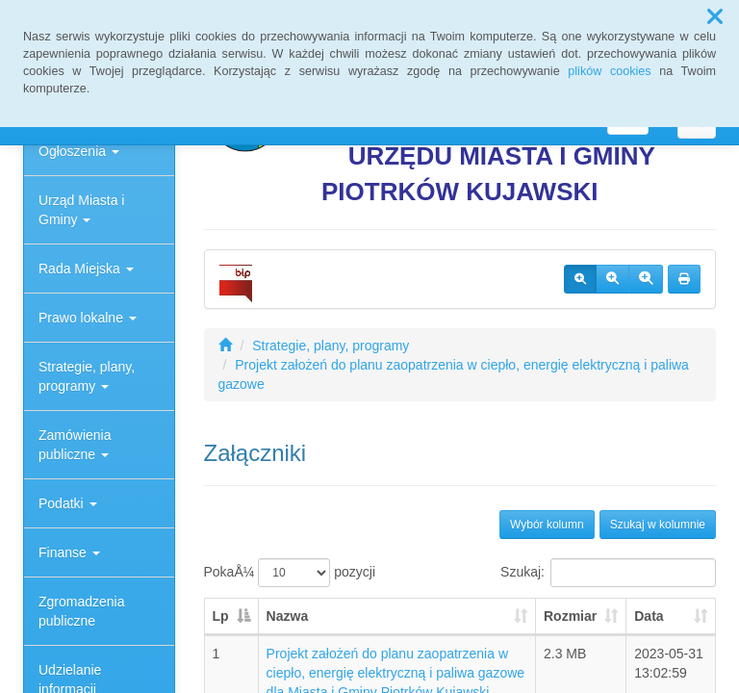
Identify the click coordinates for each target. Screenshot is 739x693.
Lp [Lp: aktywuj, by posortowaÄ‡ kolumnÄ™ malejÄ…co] (221, 616)
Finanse (69, 552)
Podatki (67, 503)
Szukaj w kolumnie (657, 524)
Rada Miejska (86, 268)
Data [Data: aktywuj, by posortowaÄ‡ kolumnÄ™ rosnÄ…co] (648, 616)
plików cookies (609, 71)
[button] (715, 17)
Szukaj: (608, 572)
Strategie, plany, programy (86, 376)
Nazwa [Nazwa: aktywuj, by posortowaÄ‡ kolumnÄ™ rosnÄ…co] (288, 616)
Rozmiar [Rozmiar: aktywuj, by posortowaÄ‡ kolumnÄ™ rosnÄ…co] (570, 616)
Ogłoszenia (78, 151)
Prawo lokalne (87, 317)
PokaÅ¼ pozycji (290, 572)
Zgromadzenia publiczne (81, 611)
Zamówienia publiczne (74, 444)
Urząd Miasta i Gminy (81, 209)
